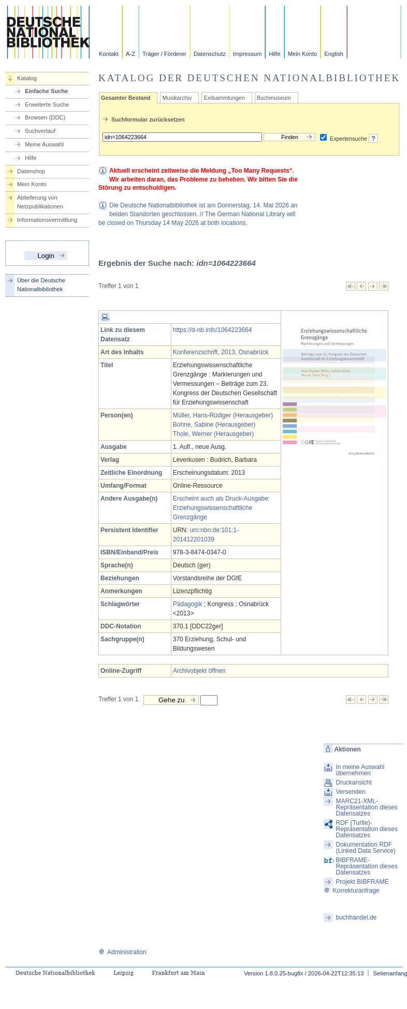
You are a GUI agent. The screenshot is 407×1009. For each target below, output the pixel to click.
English (333, 54)
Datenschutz (210, 54)
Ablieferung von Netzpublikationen (40, 201)
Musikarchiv (177, 98)
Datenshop (31, 171)
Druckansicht (353, 782)
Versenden (350, 791)
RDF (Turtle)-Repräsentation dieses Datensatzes (366, 829)
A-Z (130, 54)
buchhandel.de (356, 917)
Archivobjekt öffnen (199, 670)
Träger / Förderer (164, 54)
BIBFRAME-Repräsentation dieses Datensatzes (366, 866)
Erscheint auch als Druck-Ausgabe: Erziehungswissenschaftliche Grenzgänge (221, 508)
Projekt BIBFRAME (362, 881)
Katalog (27, 78)
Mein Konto (302, 54)
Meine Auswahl (44, 144)
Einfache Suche (46, 91)
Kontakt (109, 54)
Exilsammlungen (224, 98)
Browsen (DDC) (45, 117)
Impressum (247, 54)
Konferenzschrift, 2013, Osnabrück (221, 352)
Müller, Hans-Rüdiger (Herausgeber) (223, 415)
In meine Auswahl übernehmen (360, 770)
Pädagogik (187, 604)
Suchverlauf (40, 131)
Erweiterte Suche (47, 104)
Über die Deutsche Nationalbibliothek (41, 284)
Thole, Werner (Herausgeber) (213, 434)
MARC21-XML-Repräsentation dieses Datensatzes (366, 807)
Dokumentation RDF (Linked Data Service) (365, 847)
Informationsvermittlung (47, 220)
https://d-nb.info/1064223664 (212, 330)
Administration (122, 952)
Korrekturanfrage (351, 890)
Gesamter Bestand (125, 98)
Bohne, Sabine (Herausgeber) (214, 424)
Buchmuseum (274, 98)
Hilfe (274, 54)
